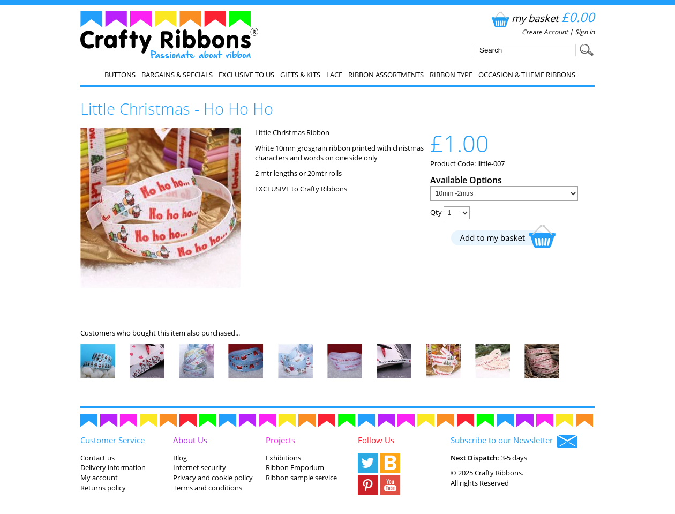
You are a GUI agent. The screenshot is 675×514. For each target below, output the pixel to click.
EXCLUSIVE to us (246, 74)
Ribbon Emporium (295, 467)
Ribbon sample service (301, 477)
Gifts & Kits (300, 74)
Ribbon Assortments (386, 74)
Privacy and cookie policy (213, 477)
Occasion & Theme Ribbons (526, 74)
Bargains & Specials (177, 74)
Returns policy (103, 488)
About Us (190, 440)
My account (99, 477)
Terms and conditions (207, 488)
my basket (542, 18)
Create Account (545, 31)
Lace (334, 74)
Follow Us (376, 440)
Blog (180, 458)
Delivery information (113, 467)
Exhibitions (283, 458)
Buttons (120, 74)
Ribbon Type (451, 74)
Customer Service (112, 440)
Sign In (585, 31)
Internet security (199, 467)
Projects (280, 440)
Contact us (97, 458)
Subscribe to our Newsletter (514, 441)
